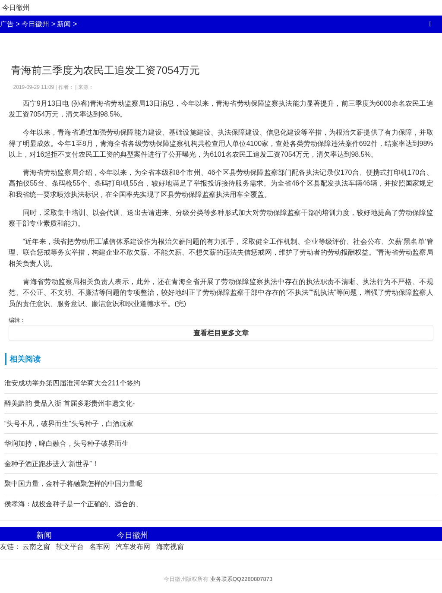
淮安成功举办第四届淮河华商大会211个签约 (72, 383)
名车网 (99, 546)
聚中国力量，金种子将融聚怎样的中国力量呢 (73, 483)
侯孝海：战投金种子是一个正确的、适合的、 (73, 504)
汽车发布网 (133, 546)
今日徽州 (16, 7)
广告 (7, 24)
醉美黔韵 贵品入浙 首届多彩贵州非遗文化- (69, 403)
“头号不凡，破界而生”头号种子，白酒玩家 (68, 423)
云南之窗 (36, 546)
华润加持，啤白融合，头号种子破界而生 (66, 443)
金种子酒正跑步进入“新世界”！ (51, 463)
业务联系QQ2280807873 (241, 579)
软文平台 (70, 546)
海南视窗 (170, 546)
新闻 (64, 24)
